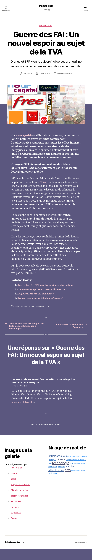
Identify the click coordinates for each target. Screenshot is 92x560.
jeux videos (16, 512)
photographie (82, 467)
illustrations (52, 478)
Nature (14, 484)
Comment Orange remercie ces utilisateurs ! (45, 294)
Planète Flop (46, 6)
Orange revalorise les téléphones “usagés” (43, 302)
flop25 (29, 74)
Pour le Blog (16, 478)
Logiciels (69, 471)
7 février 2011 (45, 74)
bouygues (19, 311)
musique (82, 475)
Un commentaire (65, 74)
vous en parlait (25, 136)
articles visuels (57, 466)
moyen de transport (20, 495)
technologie (46, 26)
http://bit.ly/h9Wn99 (23, 413)
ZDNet (44, 183)
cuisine (76, 475)
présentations (75, 481)
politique (52, 470)
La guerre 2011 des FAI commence (38, 298)
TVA (48, 311)
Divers (61, 470)
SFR (33, 311)
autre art (61, 478)
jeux (71, 474)
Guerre (14, 529)
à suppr (69, 467)
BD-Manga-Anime (19, 501)
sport (13, 490)
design (74, 467)
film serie (15, 518)
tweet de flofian (78, 471)
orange (27, 311)
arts (68, 481)
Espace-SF (16, 523)
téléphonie (40, 311)
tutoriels (55, 484)
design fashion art (19, 507)
